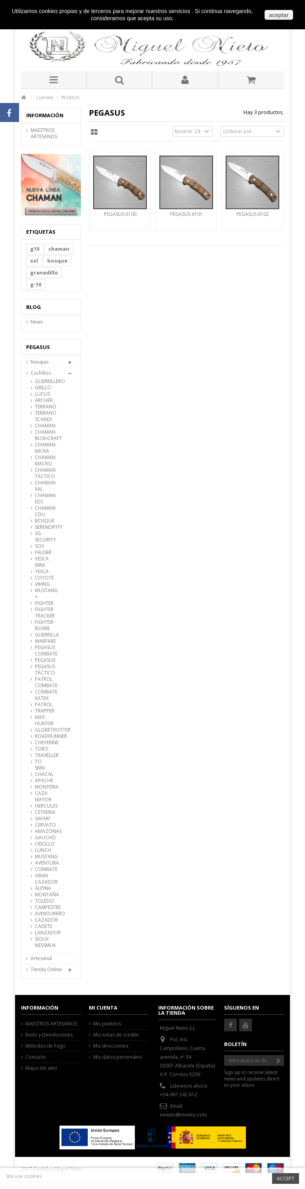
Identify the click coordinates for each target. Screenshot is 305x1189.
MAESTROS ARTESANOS (44, 133)
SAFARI (42, 819)
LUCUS (42, 394)
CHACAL (43, 774)
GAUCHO (43, 838)
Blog (33, 307)
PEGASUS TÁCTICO (43, 669)
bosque (57, 260)
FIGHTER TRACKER (43, 612)
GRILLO (43, 388)
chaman (58, 248)
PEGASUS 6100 (120, 214)
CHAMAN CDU (43, 511)
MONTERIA (43, 787)
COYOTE (43, 578)
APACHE (43, 780)
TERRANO (43, 407)
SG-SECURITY (43, 536)
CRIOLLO (43, 844)
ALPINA (43, 888)
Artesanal (41, 958)
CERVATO (43, 825)
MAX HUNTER (43, 720)
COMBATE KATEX (43, 695)
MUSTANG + (43, 593)
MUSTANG (43, 857)
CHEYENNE (43, 742)
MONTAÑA (43, 895)
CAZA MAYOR (43, 796)
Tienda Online (46, 969)
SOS (39, 546)
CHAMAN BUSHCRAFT (43, 435)
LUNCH (43, 850)
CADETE (43, 926)
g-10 (35, 284)
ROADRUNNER (43, 736)
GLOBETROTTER (43, 730)
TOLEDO (43, 901)
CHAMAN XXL (43, 486)
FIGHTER (43, 603)
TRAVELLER (43, 755)
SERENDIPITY (43, 527)
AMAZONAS (43, 831)
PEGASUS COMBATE (43, 650)
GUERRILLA (43, 635)
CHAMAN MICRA (43, 448)
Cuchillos (41, 373)
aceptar (279, 15)
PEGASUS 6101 (186, 214)
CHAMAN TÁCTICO (43, 473)
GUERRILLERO (43, 381)
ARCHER (43, 400)
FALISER (43, 552)
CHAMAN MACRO (43, 460)
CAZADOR (43, 920)
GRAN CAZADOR (43, 879)
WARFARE (43, 641)
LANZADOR (43, 933)
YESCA (42, 571)
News (37, 322)
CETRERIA (43, 812)
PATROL (43, 704)
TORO (41, 749)
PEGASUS (43, 660)
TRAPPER (43, 711)
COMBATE (43, 869)
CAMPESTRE (43, 907)
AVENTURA (43, 863)
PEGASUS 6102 (252, 214)
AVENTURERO (43, 914)
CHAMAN (43, 426)
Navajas (39, 362)
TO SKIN (40, 764)
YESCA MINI (42, 562)
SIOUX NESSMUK (43, 942)
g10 (34, 248)
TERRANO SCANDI (43, 416)
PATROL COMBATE (43, 682)
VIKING (42, 584)
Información (44, 115)
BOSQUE (43, 521)
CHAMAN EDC (43, 498)
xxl (34, 260)
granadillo (44, 272)
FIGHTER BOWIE (43, 625)
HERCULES (43, 806)
